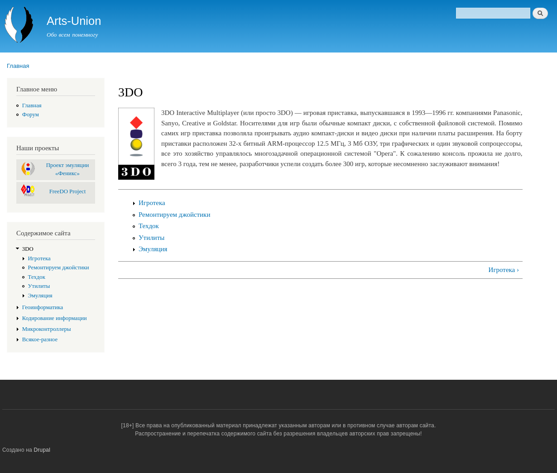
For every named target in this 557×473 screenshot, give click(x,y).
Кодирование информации (54, 318)
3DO (28, 249)
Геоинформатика (42, 307)
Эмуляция (40, 295)
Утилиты (39, 286)
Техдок (36, 277)
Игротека (39, 258)
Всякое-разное (40, 339)
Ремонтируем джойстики (58, 267)
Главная (18, 65)
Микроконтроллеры (46, 329)
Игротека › (504, 269)
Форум (30, 114)
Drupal (42, 450)
